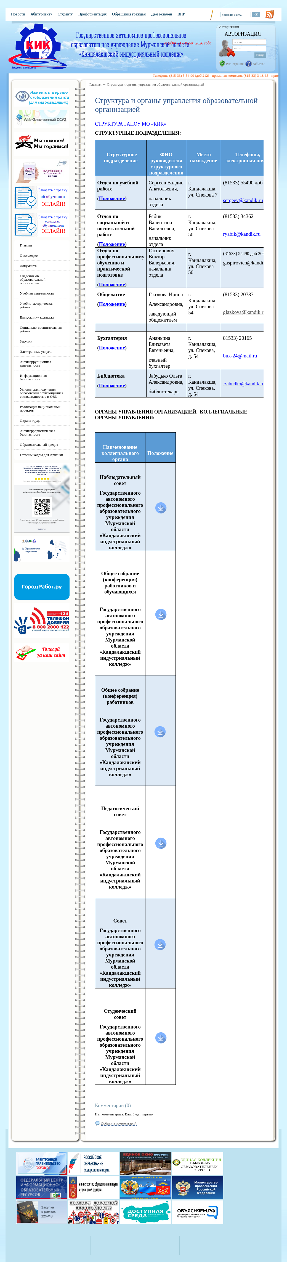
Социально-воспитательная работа (41, 329)
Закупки (26, 341)
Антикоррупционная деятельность (35, 363)
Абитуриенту (41, 14)
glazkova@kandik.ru (244, 312)
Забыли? (259, 64)
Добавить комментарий (119, 1123)
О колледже (29, 255)
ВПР (181, 14)
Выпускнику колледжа (37, 317)
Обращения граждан (129, 14)
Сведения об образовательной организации (33, 279)
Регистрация (235, 64)
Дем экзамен (161, 14)
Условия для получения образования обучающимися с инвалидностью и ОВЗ (41, 393)
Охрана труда (30, 420)
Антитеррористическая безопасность (37, 432)
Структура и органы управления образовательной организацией (155, 84)
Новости (18, 14)
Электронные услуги (36, 351)
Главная (95, 84)
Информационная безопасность (33, 377)
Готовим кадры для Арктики (41, 455)
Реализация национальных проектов (40, 408)
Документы (28, 266)
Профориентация (92, 14)
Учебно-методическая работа (36, 305)
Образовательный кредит (39, 444)
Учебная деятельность (37, 293)
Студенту (65, 14)
